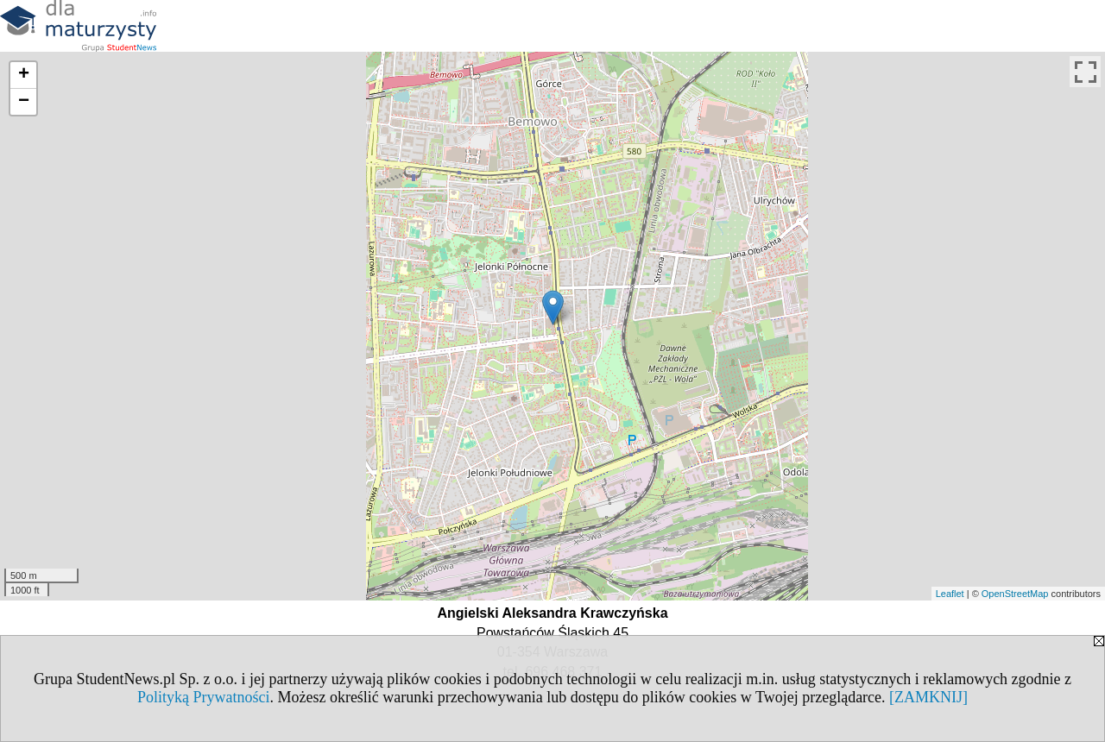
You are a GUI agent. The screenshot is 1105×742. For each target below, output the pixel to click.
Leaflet (950, 593)
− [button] (23, 102)
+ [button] (23, 75)
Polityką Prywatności (203, 697)
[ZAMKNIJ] (928, 697)
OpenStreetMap (1015, 593)
